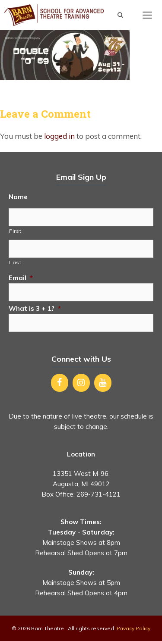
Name (18, 197)
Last (15, 262)
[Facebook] (59, 383)
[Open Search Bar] (120, 15)
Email (21, 278)
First (15, 231)
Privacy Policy (133, 628)
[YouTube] (102, 383)
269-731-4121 (98, 494)
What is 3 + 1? (35, 308)
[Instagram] (81, 383)
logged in (59, 136)
